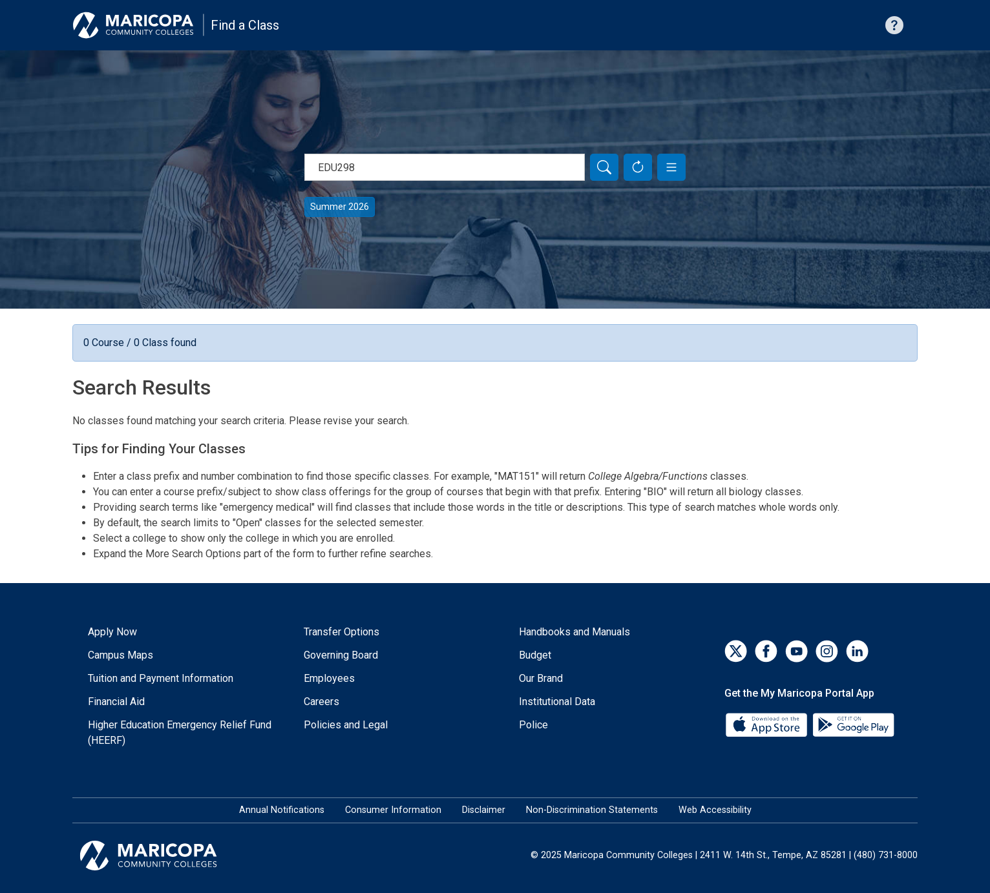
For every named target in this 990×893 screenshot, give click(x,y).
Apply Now (112, 632)
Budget (535, 655)
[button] (671, 167)
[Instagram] (827, 651)
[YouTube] (796, 651)
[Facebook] (766, 651)
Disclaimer (483, 810)
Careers (321, 701)
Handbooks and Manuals (574, 632)
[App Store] (767, 724)
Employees (329, 678)
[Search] (604, 167)
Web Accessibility (715, 810)
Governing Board (341, 655)
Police (533, 725)
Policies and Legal (346, 725)
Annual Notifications (281, 810)
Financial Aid (116, 701)
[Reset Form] (638, 167)
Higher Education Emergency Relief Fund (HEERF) (179, 732)
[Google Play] (853, 724)
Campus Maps (120, 655)
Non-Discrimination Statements (592, 810)
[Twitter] (735, 651)
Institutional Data (557, 701)
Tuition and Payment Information (160, 678)
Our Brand (541, 678)
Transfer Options (341, 632)
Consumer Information (393, 810)
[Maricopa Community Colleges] (164, 855)
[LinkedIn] (857, 651)
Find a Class (245, 25)
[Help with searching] (894, 25)
